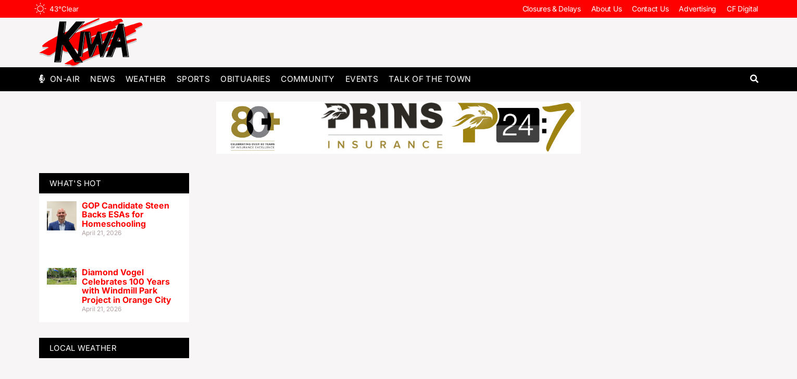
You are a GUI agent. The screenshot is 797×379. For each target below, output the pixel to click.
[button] (754, 79)
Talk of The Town (430, 79)
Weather (146, 79)
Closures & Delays (551, 8)
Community (308, 79)
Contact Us (650, 8)
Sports (193, 79)
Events (361, 79)
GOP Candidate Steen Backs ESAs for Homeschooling (125, 214)
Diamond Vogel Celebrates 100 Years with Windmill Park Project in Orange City (126, 286)
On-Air (65, 79)
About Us (606, 8)
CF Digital (742, 8)
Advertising (697, 8)
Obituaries (245, 79)
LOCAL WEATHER (83, 348)
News (102, 79)
